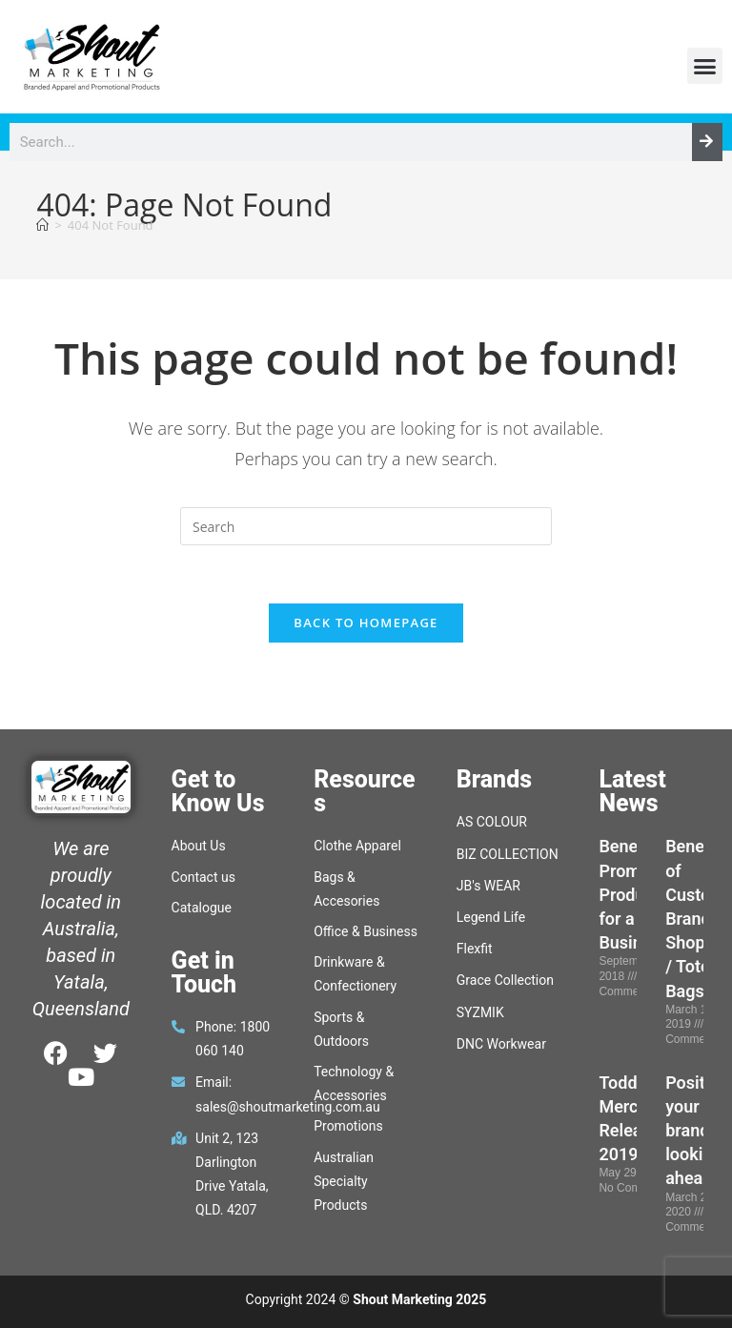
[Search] (707, 142)
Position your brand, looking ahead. (697, 1131)
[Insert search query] (366, 526)
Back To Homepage (365, 622)
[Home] (42, 225)
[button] (705, 66)
